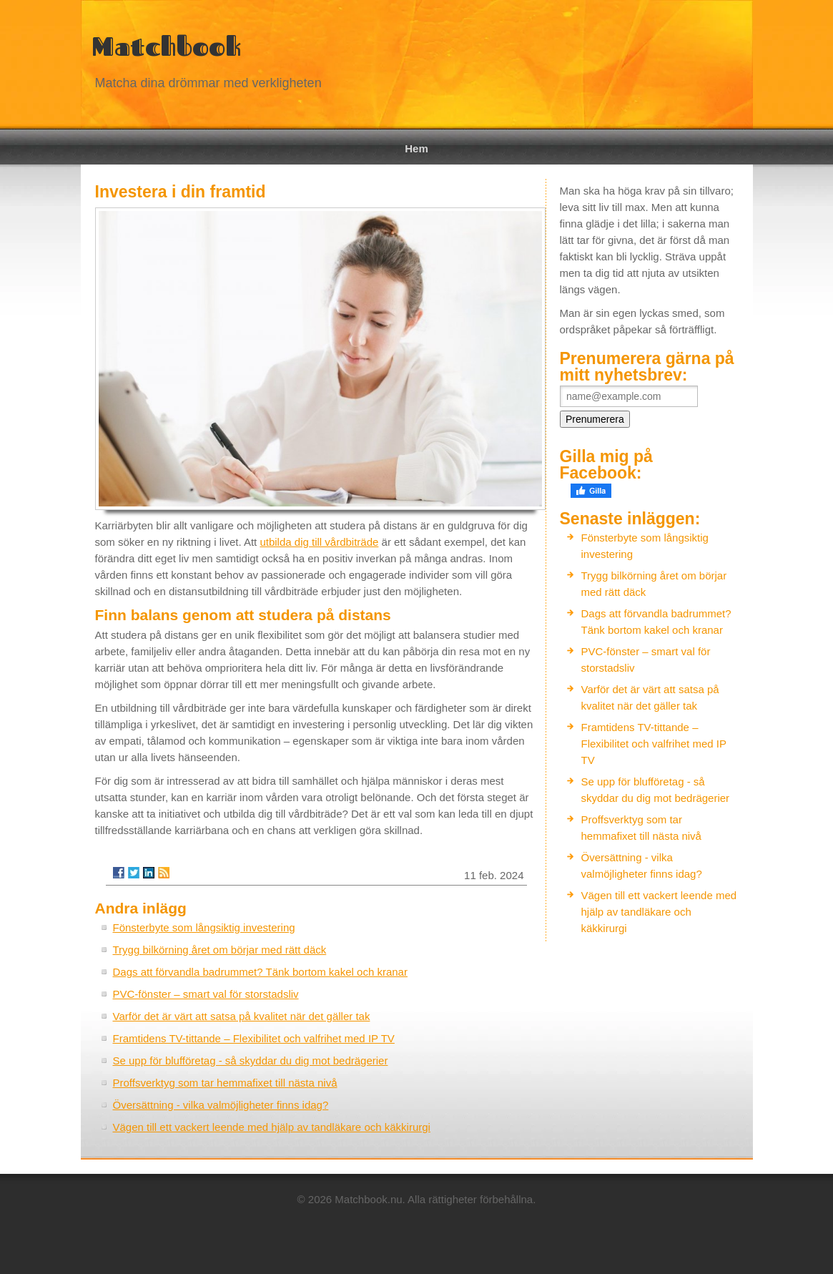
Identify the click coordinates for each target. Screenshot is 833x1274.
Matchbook (166, 46)
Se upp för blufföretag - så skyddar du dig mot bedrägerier (250, 1060)
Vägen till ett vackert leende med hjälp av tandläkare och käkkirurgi (271, 1127)
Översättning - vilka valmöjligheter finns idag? (221, 1105)
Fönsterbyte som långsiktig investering (204, 927)
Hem (416, 148)
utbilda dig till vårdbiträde (319, 542)
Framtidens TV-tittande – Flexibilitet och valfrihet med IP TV (254, 1038)
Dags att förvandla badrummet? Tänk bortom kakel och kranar (260, 972)
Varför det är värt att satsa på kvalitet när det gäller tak (241, 1016)
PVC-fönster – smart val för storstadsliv (206, 994)
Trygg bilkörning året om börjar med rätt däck (220, 950)
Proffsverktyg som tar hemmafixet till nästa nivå (225, 1083)
